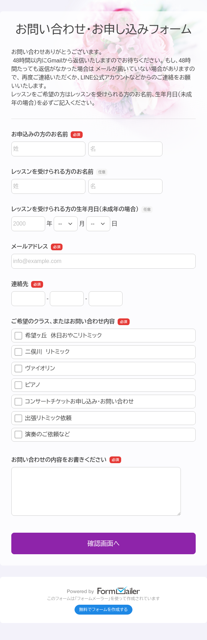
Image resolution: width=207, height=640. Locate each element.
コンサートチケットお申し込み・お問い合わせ (74, 402)
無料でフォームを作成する (103, 609)
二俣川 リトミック (42, 352)
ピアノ (27, 385)
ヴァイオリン (34, 368)
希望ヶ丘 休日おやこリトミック (58, 336)
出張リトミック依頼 (42, 418)
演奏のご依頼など (42, 434)
